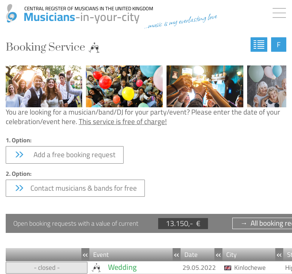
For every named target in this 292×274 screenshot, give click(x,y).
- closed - (47, 267)
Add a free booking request (65, 154)
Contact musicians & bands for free (75, 188)
